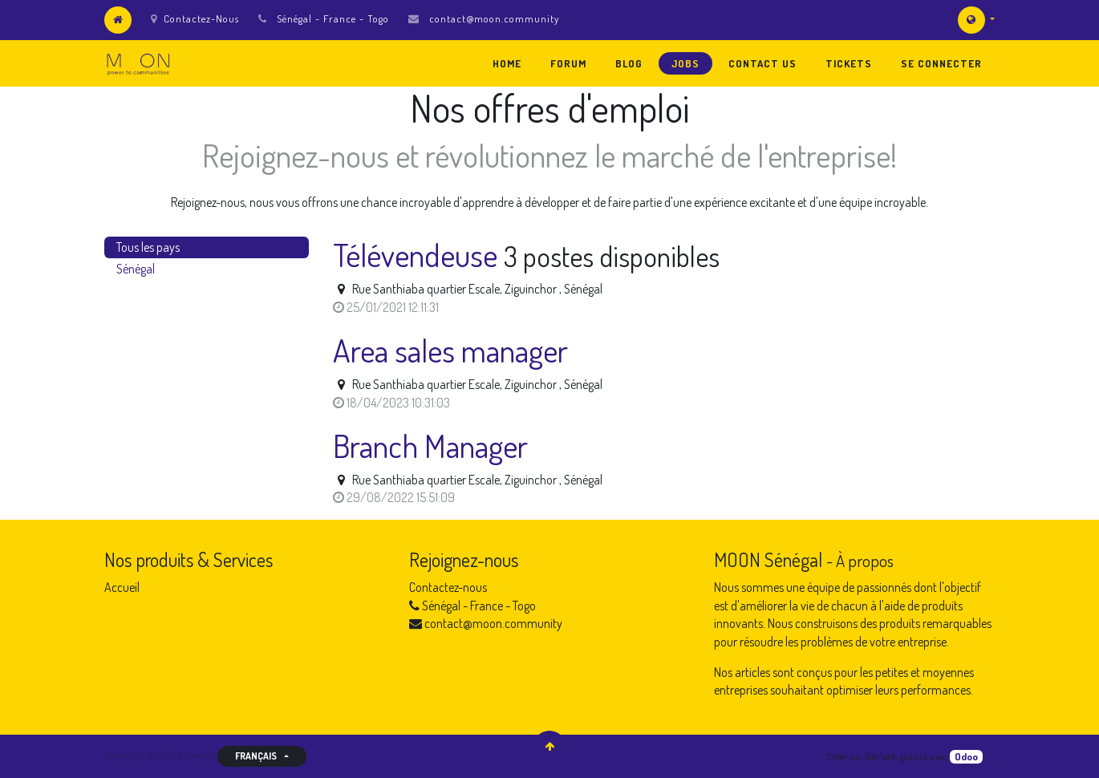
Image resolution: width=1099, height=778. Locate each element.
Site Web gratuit (895, 756)
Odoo (966, 756)
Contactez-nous (448, 587)
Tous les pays (148, 247)
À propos (865, 560)
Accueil (122, 587)
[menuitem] (507, 63)
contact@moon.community (494, 18)
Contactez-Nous (195, 18)
